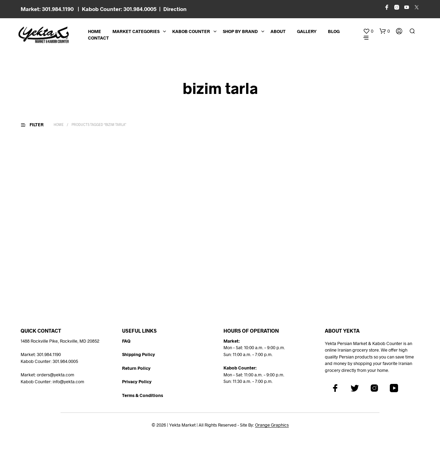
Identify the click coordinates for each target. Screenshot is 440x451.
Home (94, 31)
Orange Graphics (272, 425)
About (278, 31)
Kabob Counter (191, 31)
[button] (368, 31)
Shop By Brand (240, 31)
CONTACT (98, 38)
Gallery (307, 31)
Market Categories (136, 31)
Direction (175, 9)
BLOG (334, 31)
